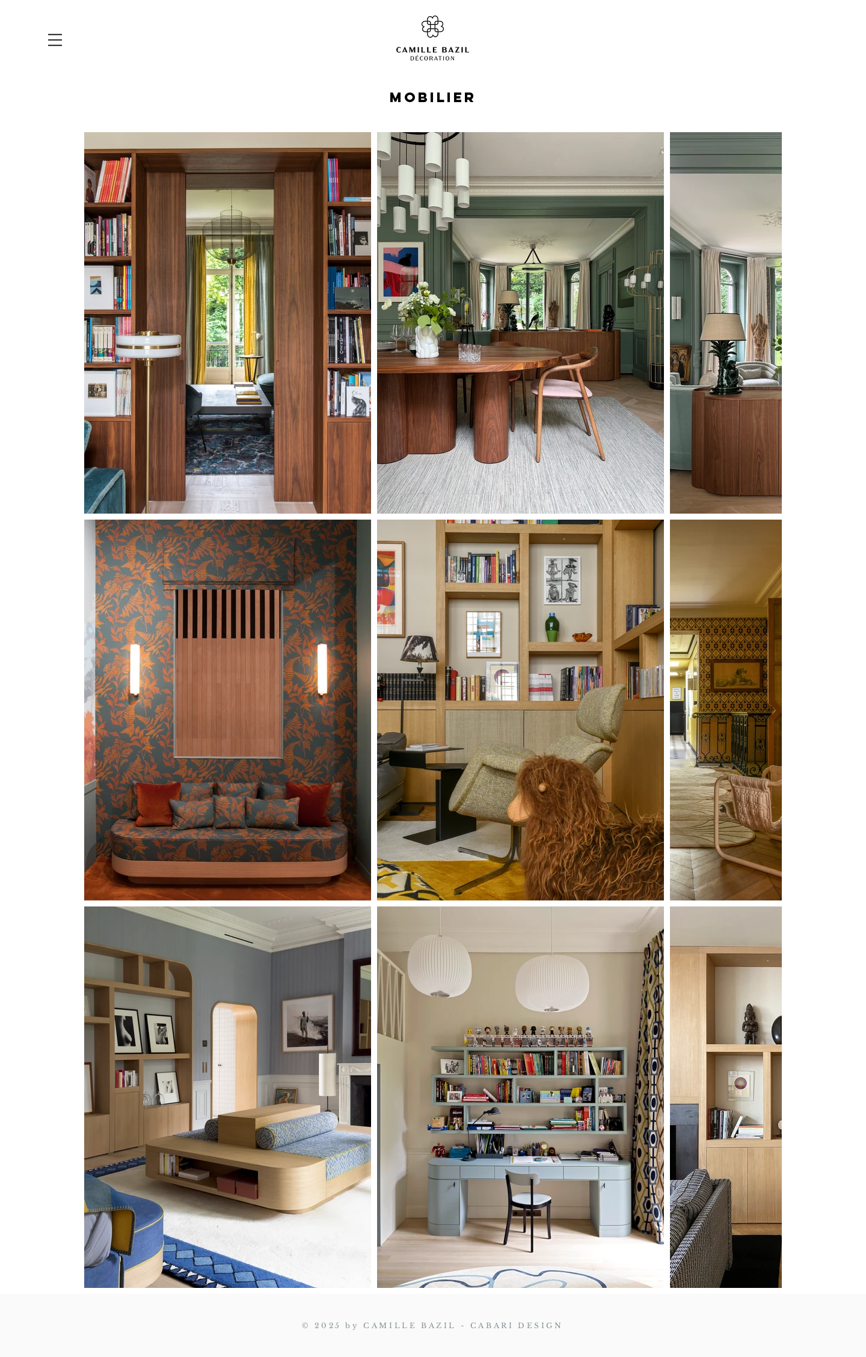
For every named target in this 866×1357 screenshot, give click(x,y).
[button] (55, 40)
